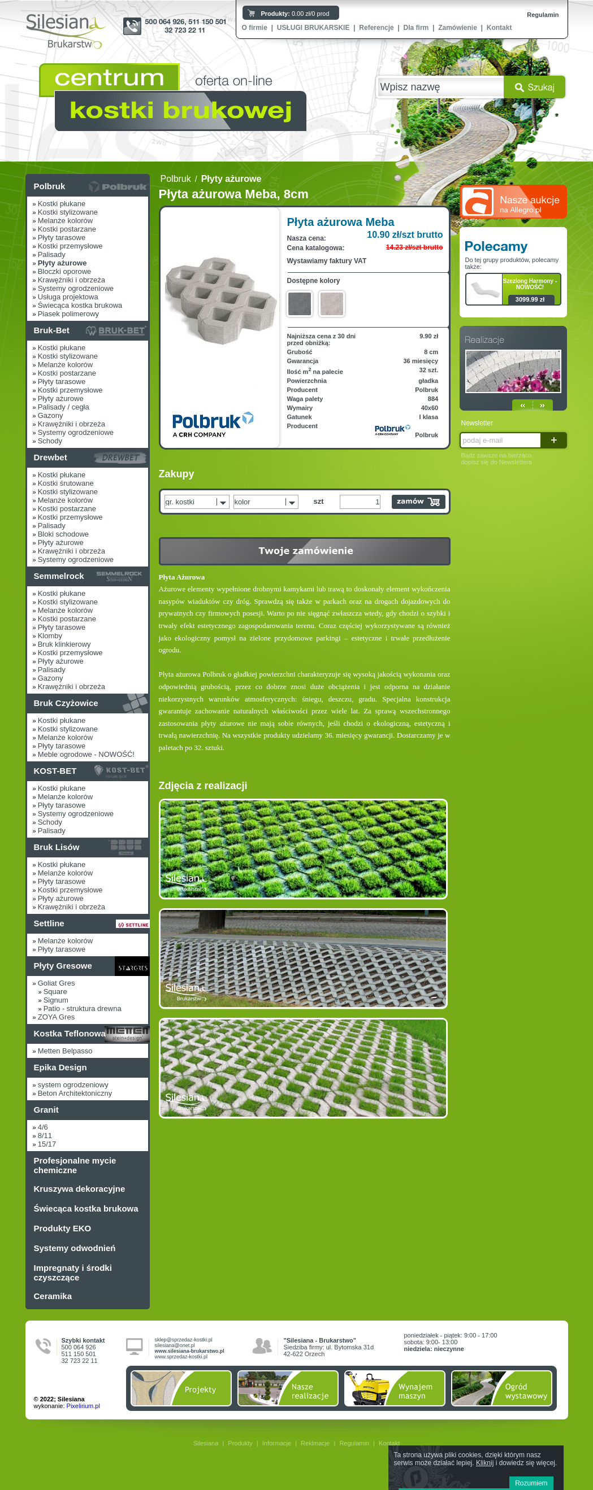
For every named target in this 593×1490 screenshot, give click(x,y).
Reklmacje (315, 1443)
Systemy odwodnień (75, 1248)
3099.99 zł (530, 299)
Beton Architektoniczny (75, 1093)
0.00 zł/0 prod (295, 13)
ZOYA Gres (56, 1017)
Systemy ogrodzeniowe (76, 288)
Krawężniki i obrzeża (71, 280)
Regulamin (543, 14)
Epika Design (60, 1067)
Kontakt (499, 28)
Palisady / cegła (63, 407)
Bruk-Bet (52, 330)
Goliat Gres (56, 983)
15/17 (47, 1144)
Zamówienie (457, 28)
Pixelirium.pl (83, 1405)
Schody (50, 441)
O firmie (254, 28)
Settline (49, 923)
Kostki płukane (62, 203)
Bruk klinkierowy (64, 644)
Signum (56, 1000)
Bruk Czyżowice (66, 703)
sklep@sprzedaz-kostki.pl (184, 1340)
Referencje (376, 28)
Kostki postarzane (67, 229)
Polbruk (50, 186)
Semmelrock (59, 576)
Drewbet (50, 457)
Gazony (50, 415)
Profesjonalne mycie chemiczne (75, 1165)
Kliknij (485, 1463)
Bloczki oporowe (65, 271)
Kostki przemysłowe (70, 246)
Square (55, 991)
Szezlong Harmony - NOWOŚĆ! (530, 284)
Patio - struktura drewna (83, 1008)
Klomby (50, 635)
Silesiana (206, 1443)
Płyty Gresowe (63, 965)
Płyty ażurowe (61, 398)
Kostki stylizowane (68, 212)
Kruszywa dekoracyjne (79, 1188)
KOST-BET (55, 771)
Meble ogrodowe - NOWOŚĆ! (86, 754)
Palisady (52, 254)
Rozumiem (531, 1483)
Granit (46, 1109)
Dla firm (416, 28)
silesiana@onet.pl (175, 1345)
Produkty (240, 1443)
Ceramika (53, 1296)
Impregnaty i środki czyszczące (73, 1272)
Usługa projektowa (68, 297)
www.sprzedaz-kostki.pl (181, 1357)
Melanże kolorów (65, 220)
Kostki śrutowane (66, 483)
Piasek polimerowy (68, 314)
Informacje (276, 1443)
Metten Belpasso (65, 1051)
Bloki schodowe (63, 534)
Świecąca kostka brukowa (80, 305)
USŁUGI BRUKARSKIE (313, 28)
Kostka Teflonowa (70, 1033)
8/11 (45, 1135)
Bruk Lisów (57, 847)
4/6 (43, 1127)
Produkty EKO (63, 1228)
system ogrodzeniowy (73, 1085)
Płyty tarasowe (62, 237)
